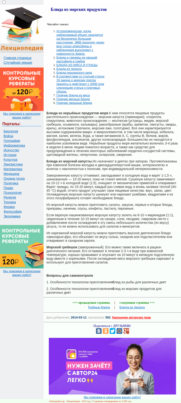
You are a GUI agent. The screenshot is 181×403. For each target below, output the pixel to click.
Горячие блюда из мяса (73, 95)
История (10, 155)
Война (8, 136)
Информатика (14, 145)
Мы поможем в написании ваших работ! (21, 115)
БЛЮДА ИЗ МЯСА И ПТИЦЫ (77, 65)
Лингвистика (13, 164)
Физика (9, 207)
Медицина (11, 174)
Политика (11, 183)
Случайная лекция (18, 62)
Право (8, 188)
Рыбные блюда (99, 307)
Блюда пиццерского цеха (74, 72)
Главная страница (18, 58)
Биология (11, 131)
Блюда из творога (69, 69)
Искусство (11, 150)
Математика (13, 169)
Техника (10, 202)
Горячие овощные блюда (74, 103)
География (12, 141)
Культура (10, 159)
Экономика (12, 216)
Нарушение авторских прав (131, 317)
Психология (13, 193)
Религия (10, 197)
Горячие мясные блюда (73, 99)
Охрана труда (14, 178)
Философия (13, 211)
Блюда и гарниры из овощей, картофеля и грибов (77, 59)
